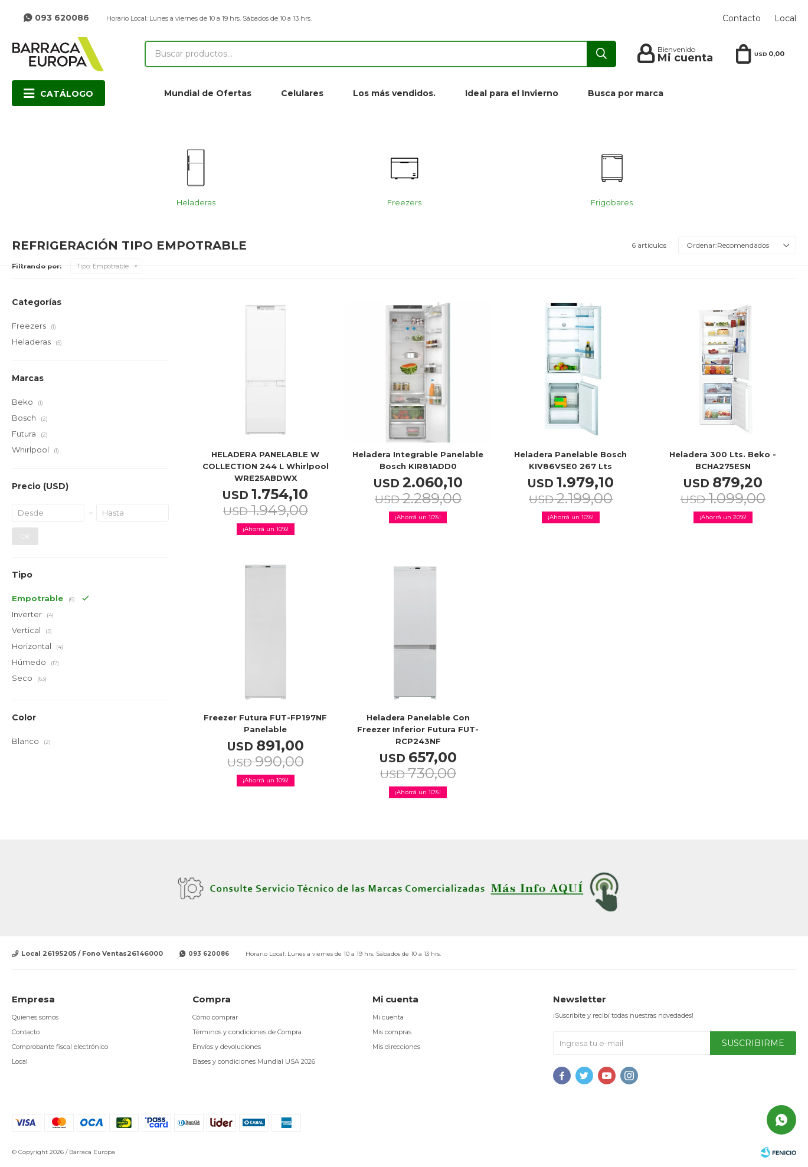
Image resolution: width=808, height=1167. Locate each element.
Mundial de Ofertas (207, 93)
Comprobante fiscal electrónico (60, 1047)
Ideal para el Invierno (511, 93)
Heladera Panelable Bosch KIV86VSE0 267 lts (570, 460)
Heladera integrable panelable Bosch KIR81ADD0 (417, 460)
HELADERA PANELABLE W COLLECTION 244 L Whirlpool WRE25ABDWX (265, 466)
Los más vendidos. (394, 93)
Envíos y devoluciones (226, 1047)
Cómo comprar (215, 1017)
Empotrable (102, 266)
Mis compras (391, 1032)
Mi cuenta (388, 1017)
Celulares (302, 93)
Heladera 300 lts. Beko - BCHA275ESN (722, 460)
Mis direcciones (396, 1047)
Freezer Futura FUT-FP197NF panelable (265, 723)
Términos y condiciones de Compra (247, 1032)
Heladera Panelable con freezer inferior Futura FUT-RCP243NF (418, 729)
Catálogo (66, 93)
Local (785, 18)
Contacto (741, 18)
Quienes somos (35, 1017)
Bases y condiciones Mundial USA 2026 (253, 1061)
